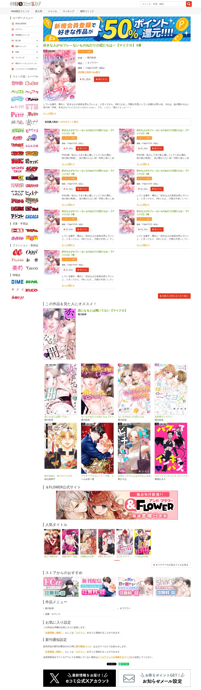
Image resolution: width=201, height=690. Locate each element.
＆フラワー (92, 62)
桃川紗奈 (91, 57)
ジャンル (52, 11)
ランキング (68, 11)
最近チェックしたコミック (26, 63)
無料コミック (87, 11)
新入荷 (38, 11)
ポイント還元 (86, 51)
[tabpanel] (52, 543)
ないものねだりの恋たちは (131, 416)
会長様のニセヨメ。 (164, 416)
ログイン (80, 632)
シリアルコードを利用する (26, 69)
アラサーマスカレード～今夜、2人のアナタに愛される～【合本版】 (98, 476)
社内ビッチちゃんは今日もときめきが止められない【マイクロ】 (135, 476)
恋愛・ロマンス (52, 614)
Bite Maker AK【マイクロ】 (58, 476)
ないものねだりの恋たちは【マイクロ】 (98, 416)
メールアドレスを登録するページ (114, 657)
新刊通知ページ (83, 646)
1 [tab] (117, 560)
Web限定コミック (20, 11)
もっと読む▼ (49, 113)
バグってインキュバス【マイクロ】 (172, 476)
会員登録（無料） (54, 632)
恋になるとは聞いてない (56, 416)
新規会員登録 (20, 24)
